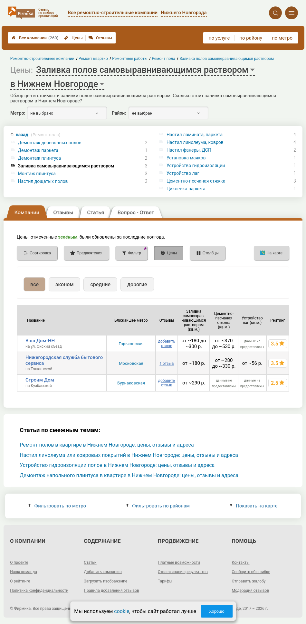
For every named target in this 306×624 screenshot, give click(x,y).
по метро (282, 38)
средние (100, 284)
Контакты (240, 562)
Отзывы (100, 37)
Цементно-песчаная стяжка (196, 181)
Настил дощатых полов (43, 181)
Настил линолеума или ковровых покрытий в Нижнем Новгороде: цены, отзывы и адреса (129, 455)
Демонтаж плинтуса (39, 158)
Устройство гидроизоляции (196, 165)
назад (38, 134)
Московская (131, 363)
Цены (73, 37)
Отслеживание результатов (183, 572)
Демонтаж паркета (38, 150)
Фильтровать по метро (57, 506)
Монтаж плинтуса (37, 173)
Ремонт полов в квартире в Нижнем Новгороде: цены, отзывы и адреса (107, 445)
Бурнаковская (131, 383)
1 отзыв (166, 363)
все (34, 284)
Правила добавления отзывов (111, 590)
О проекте (19, 562)
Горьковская (131, 343)
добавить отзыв (166, 343)
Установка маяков (186, 158)
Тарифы (165, 581)
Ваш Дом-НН (40, 341)
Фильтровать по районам (158, 506)
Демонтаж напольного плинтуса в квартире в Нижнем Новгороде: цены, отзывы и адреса (129, 475)
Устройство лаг (183, 173)
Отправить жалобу (248, 581)
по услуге (219, 38)
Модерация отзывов (250, 590)
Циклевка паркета (186, 188)
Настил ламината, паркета (195, 134)
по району (250, 38)
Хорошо (217, 611)
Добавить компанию (103, 572)
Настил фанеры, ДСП (189, 150)
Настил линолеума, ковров (195, 142)
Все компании (35, 37)
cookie (121, 611)
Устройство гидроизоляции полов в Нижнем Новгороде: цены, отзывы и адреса (117, 465)
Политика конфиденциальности (39, 590)
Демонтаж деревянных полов (49, 142)
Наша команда (23, 572)
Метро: (17, 113)
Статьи (90, 562)
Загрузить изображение (106, 581)
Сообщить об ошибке (251, 572)
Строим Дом (39, 380)
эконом (64, 284)
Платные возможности (179, 562)
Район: (119, 113)
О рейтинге (20, 581)
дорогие (137, 284)
